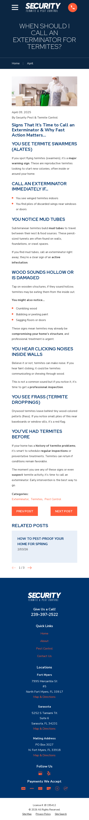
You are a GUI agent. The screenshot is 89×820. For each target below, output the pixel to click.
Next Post (64, 511)
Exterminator (20, 499)
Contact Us (44, 656)
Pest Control (52, 499)
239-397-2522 (44, 614)
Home (44, 633)
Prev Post (24, 511)
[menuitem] (27, 814)
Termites (36, 499)
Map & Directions (44, 697)
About (44, 641)
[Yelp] (49, 773)
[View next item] (30, 568)
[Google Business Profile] (40, 773)
